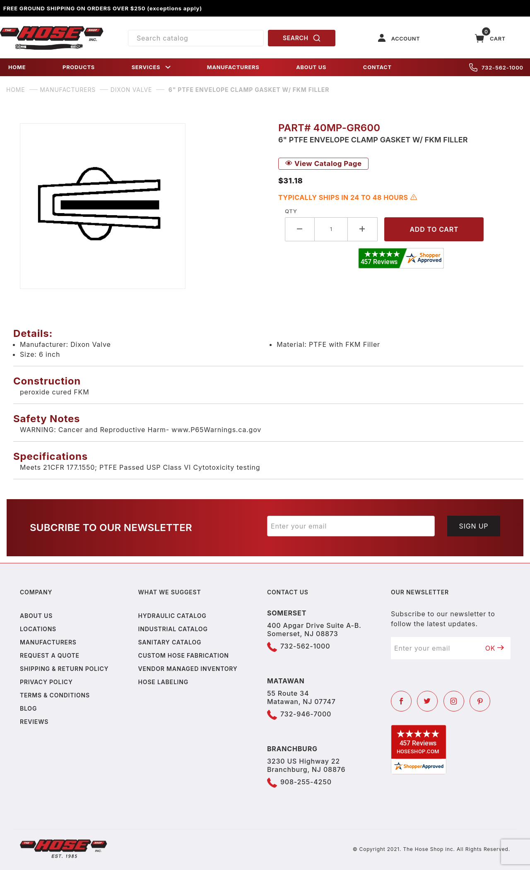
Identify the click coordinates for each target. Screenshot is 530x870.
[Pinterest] (480, 701)
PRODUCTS (79, 67)
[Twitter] (427, 701)
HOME (17, 67)
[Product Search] (196, 38)
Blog (28, 708)
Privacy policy (46, 681)
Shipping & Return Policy (64, 668)
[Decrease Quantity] (300, 229)
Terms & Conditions (55, 695)
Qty (291, 211)
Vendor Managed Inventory (188, 668)
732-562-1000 (496, 67)
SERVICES (152, 67)
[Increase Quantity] (363, 229)
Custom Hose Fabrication (183, 655)
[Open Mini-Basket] (490, 38)
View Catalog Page (323, 163)
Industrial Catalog (173, 628)
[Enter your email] (351, 526)
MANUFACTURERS (233, 67)
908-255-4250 (306, 782)
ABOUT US (311, 67)
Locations (38, 628)
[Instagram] (453, 701)
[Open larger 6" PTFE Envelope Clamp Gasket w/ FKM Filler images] (142, 206)
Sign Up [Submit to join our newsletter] (474, 526)
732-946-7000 (305, 714)
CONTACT (377, 67)
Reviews (34, 721)
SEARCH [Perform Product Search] (302, 38)
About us (36, 615)
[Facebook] (401, 701)
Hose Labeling (163, 681)
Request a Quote (50, 655)
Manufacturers (48, 642)
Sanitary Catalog (170, 642)
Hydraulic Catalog (172, 615)
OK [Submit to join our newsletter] (494, 648)
